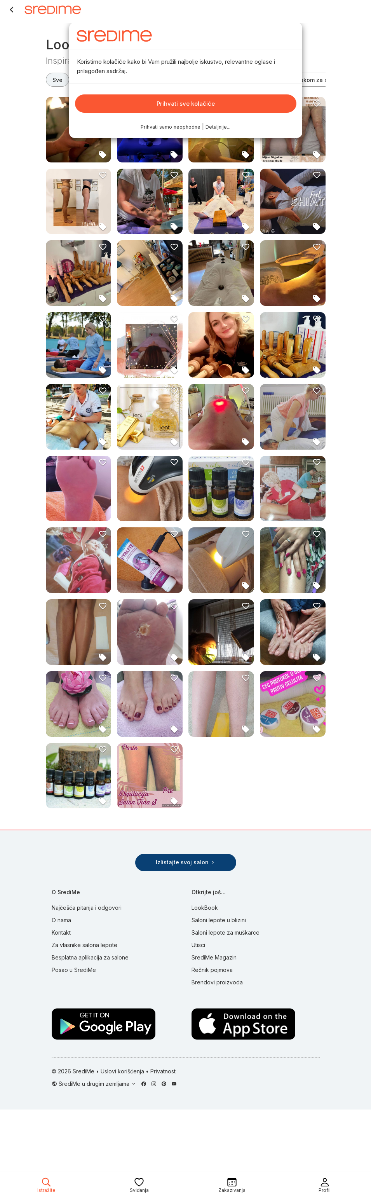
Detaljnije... (218, 127)
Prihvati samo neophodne (170, 127)
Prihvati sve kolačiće (186, 103)
